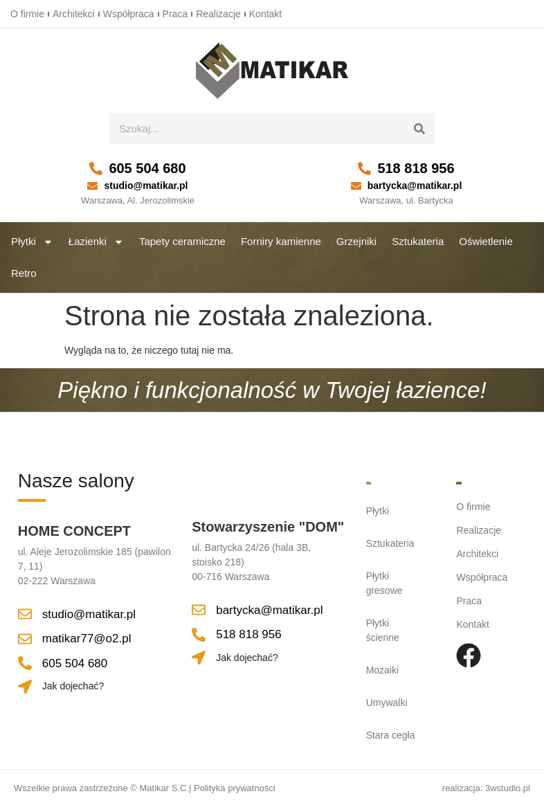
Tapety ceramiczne (182, 241)
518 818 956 (415, 168)
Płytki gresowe (384, 583)
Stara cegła (390, 735)
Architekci (74, 13)
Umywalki (387, 702)
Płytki (32, 242)
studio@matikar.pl (146, 185)
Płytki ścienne (382, 630)
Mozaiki (382, 670)
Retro (24, 273)
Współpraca (128, 13)
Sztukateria (418, 241)
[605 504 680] (95, 168)
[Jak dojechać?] (25, 687)
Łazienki (96, 242)
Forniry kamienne (281, 241)
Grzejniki (356, 241)
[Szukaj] (419, 128)
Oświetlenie (486, 241)
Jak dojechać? (73, 685)
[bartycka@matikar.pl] (356, 186)
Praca (175, 13)
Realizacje (218, 13)
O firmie (27, 13)
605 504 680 (147, 168)
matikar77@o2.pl (87, 638)
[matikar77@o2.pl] (25, 639)
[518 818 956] (364, 168)
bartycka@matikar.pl (415, 185)
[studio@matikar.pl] (92, 186)
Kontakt (265, 13)
